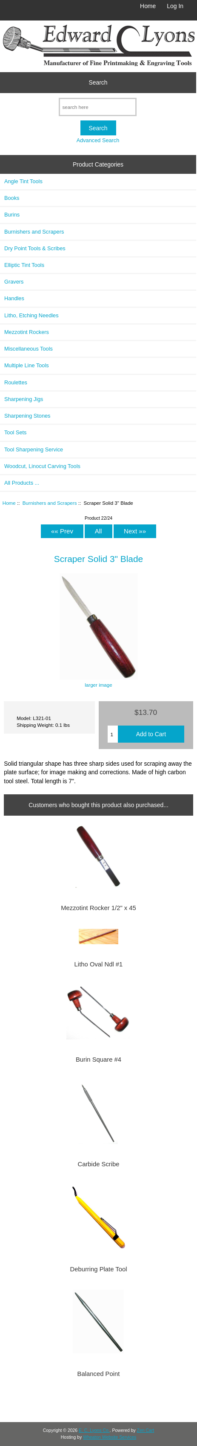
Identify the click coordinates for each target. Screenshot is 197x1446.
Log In (175, 6)
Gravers (13, 281)
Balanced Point (98, 1373)
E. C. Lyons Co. (94, 1430)
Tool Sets (15, 432)
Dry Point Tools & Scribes (35, 248)
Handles (14, 298)
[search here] (98, 107)
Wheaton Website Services (109, 1437)
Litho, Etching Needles (31, 315)
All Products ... (21, 483)
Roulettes (15, 382)
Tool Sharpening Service (33, 449)
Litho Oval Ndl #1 (98, 964)
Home (148, 6)
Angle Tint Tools (23, 181)
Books (11, 198)
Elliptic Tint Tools (24, 265)
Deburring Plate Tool (98, 1269)
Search (98, 82)
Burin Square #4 (98, 1059)
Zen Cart (145, 1430)
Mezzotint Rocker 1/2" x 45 (98, 907)
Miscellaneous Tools (28, 348)
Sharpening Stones (27, 416)
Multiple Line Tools (26, 365)
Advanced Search (98, 140)
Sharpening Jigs (23, 399)
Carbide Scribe (98, 1164)
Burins (12, 214)
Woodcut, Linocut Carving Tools (42, 466)
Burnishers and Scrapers (50, 503)
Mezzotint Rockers (26, 332)
